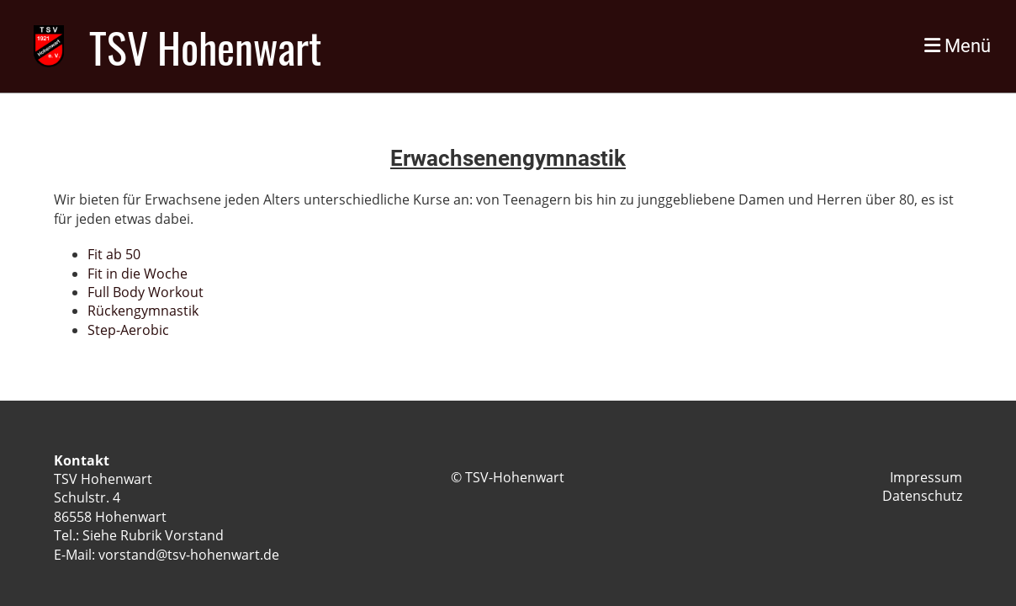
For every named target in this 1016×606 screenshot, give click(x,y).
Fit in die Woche (137, 273)
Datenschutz (922, 495)
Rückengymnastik (142, 310)
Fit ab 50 (113, 254)
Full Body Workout (145, 292)
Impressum (926, 477)
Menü (957, 45)
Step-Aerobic (128, 330)
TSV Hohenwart (205, 46)
